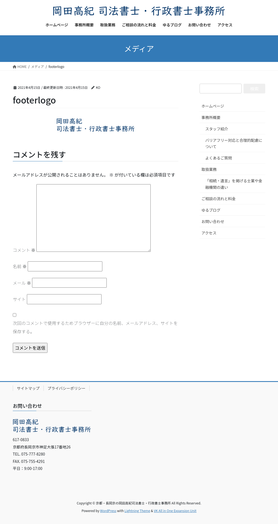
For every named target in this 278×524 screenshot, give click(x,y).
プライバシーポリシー (67, 388)
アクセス (208, 233)
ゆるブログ (210, 210)
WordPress (108, 510)
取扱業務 (209, 169)
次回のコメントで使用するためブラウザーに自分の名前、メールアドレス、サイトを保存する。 (95, 327)
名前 (20, 266)
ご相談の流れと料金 (218, 198)
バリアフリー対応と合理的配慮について (233, 143)
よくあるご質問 (218, 158)
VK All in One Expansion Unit (175, 510)
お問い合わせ (212, 221)
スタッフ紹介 (216, 128)
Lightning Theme (137, 510)
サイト (19, 299)
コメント (24, 250)
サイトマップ (28, 388)
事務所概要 (210, 117)
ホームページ (212, 106)
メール (22, 283)
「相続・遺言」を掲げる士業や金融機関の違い (233, 184)
